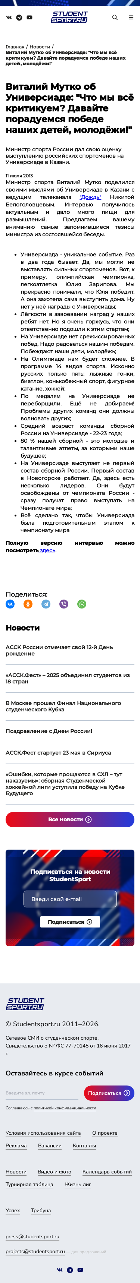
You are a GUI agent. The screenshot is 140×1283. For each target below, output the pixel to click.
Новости (39, 47)
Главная (15, 47)
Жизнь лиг (78, 1184)
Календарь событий (107, 1171)
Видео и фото (54, 1171)
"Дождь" (90, 197)
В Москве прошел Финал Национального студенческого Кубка (63, 706)
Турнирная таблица (29, 1184)
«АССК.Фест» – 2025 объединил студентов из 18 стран (68, 678)
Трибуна (41, 1210)
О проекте (105, 1133)
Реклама (16, 1145)
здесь (46, 550)
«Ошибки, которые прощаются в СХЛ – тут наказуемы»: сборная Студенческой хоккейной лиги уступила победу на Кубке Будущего (65, 784)
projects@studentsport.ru (35, 1251)
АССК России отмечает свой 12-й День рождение (59, 650)
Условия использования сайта (43, 1133)
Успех (13, 1210)
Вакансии (50, 1145)
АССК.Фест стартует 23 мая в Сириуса (58, 752)
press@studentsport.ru (32, 1236)
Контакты (84, 1145)
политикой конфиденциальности (65, 1108)
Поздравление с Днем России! (49, 731)
